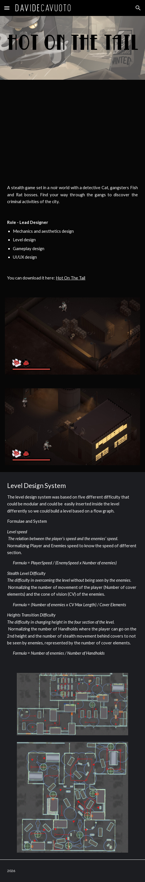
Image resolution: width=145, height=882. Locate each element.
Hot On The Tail (70, 277)
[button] (7, 8)
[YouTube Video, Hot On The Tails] (72, 127)
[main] (72, 233)
